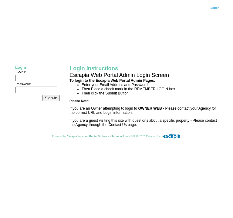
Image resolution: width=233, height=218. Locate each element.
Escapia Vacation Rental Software (88, 136)
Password (22, 84)
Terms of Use (120, 136)
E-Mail (20, 72)
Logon (215, 7)
